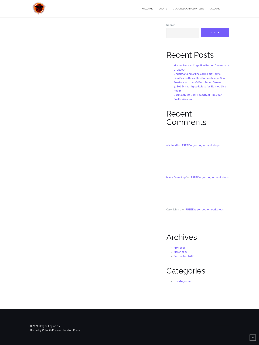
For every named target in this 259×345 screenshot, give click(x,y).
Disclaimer (215, 8)
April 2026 (180, 247)
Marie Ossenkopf (176, 177)
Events (163, 8)
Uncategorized (183, 281)
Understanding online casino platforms (197, 74)
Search (170, 25)
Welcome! (147, 8)
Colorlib (47, 330)
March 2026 (181, 252)
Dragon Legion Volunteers (188, 8)
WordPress (73, 330)
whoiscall (172, 145)
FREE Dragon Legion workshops (201, 145)
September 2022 (184, 256)
